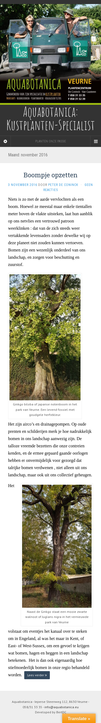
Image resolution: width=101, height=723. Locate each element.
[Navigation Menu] (95, 141)
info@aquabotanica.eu (61, 707)
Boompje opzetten (50, 175)
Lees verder (37, 675)
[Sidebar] (5, 141)
